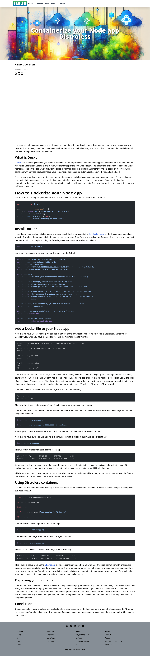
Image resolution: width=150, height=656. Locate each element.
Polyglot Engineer (82, 635)
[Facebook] (71, 626)
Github (78, 644)
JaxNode (79, 638)
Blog (47, 3)
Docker (18, 163)
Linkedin (20, 641)
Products (39, 3)
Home (30, 3)
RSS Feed (108, 644)
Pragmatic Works (82, 641)
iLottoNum (51, 638)
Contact (62, 3)
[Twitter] (67, 626)
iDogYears (50, 635)
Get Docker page (96, 234)
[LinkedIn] (75, 626)
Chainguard (50, 565)
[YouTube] (83, 626)
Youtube (20, 644)
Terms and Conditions (113, 641)
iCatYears (50, 641)
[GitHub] (79, 626)
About (53, 3)
